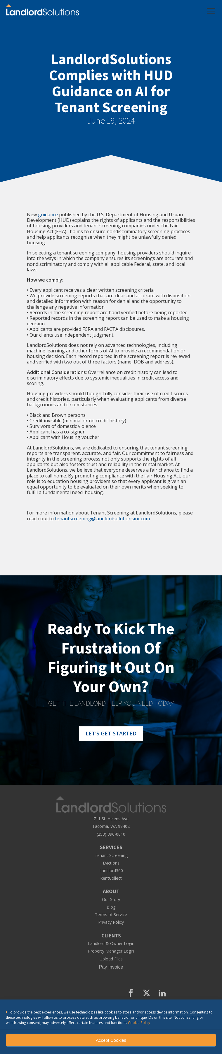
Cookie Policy (139, 1022)
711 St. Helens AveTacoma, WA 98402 (111, 822)
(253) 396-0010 (111, 834)
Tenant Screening (111, 855)
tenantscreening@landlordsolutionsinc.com (102, 518)
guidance (48, 214)
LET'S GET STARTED (111, 733)
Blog (111, 907)
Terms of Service (111, 914)
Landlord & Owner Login (111, 943)
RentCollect (111, 878)
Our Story (111, 899)
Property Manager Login (111, 951)
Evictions (111, 863)
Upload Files (111, 959)
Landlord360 (111, 870)
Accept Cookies (111, 1040)
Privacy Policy (111, 922)
